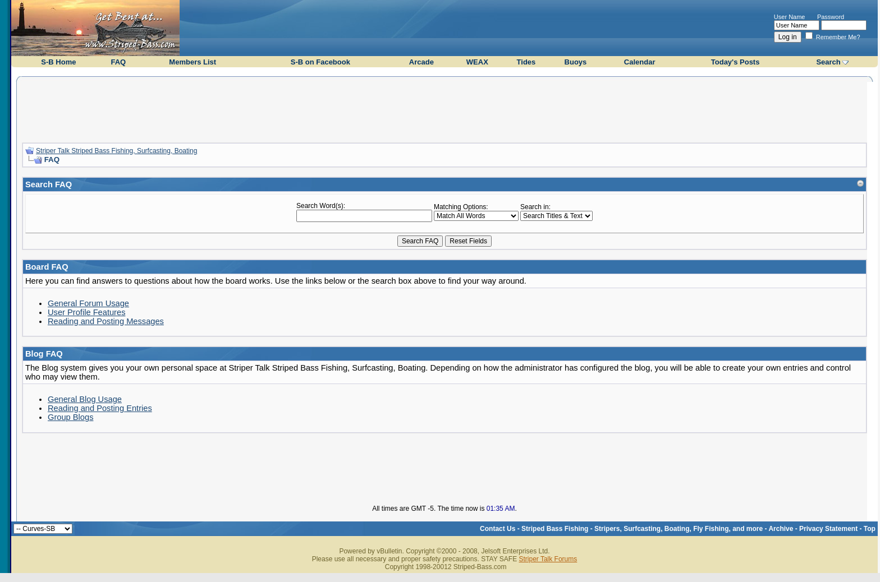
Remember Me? (832, 37)
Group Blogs (70, 417)
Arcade (421, 62)
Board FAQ (46, 266)
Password (830, 16)
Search (828, 62)
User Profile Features (86, 312)
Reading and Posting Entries (100, 408)
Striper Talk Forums (548, 559)
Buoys (576, 62)
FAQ (118, 62)
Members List (192, 62)
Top (870, 529)
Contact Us (497, 529)
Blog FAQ (44, 353)
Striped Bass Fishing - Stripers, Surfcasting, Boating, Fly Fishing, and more (642, 529)
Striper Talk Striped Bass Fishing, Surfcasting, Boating (116, 151)
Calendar (640, 62)
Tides (526, 62)
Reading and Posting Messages (106, 321)
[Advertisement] (444, 108)
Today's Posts (735, 62)
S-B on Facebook (320, 62)
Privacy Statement (828, 529)
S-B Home (58, 62)
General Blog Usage (85, 399)
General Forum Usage (88, 303)
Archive (780, 529)
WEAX (477, 62)
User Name (789, 16)
